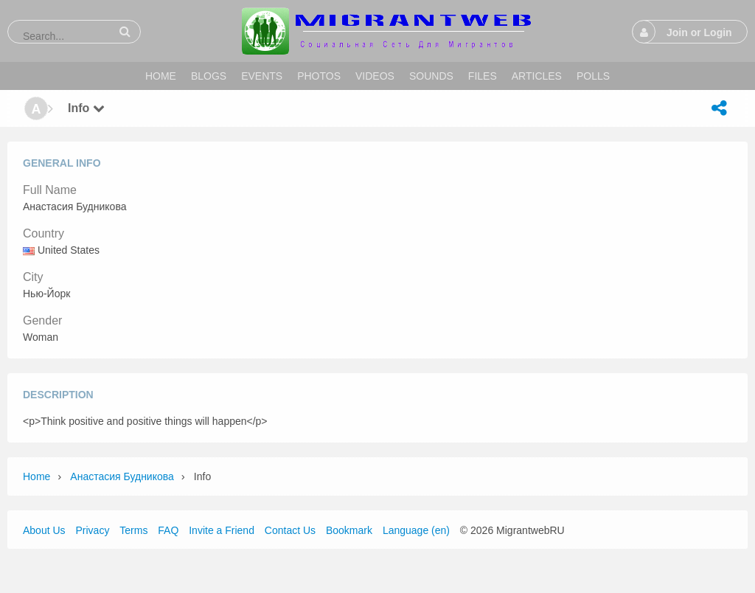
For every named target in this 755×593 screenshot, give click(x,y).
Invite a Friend (221, 530)
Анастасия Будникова (121, 476)
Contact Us (290, 530)
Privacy (92, 530)
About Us (44, 530)
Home (36, 476)
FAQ (168, 530)
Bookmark (349, 530)
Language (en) (416, 530)
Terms (133, 530)
